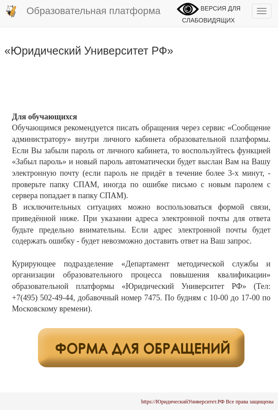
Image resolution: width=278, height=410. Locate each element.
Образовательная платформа (82, 11)
